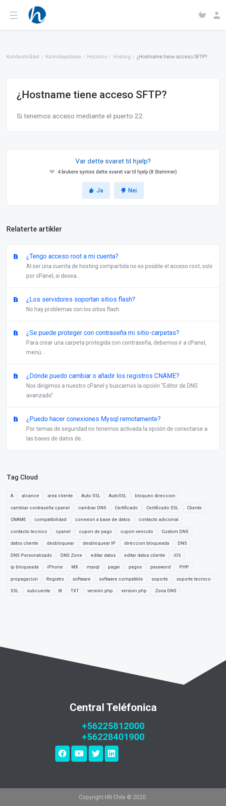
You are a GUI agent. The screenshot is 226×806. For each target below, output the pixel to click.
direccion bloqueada (146, 543)
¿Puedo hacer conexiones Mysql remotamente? (113, 429)
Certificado (126, 507)
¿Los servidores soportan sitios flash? (113, 305)
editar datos (103, 555)
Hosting (122, 57)
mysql (93, 567)
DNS (182, 543)
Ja (96, 190)
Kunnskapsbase (63, 57)
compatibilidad (50, 519)
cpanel (63, 531)
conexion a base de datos (102, 519)
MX (74, 567)
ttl (60, 590)
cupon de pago (95, 531)
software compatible (121, 579)
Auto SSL (90, 495)
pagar (114, 567)
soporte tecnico (193, 579)
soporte (159, 579)
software (82, 579)
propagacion (24, 579)
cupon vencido (136, 531)
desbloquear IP (99, 543)
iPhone (55, 567)
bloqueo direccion (155, 495)
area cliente (60, 495)
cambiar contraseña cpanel (40, 507)
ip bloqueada (24, 567)
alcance (30, 495)
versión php (100, 590)
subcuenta (38, 590)
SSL (14, 590)
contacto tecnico (28, 531)
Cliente (194, 507)
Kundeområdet (22, 57)
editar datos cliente (144, 555)
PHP (184, 567)
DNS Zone (71, 555)
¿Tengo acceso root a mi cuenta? (113, 266)
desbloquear (60, 543)
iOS (177, 555)
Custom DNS (175, 531)
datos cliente (24, 543)
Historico (97, 57)
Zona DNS (165, 590)
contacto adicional (158, 519)
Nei (129, 190)
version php (134, 590)
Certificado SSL (162, 507)
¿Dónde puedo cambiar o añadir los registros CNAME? (113, 386)
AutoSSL (117, 495)
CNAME (18, 519)
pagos (135, 567)
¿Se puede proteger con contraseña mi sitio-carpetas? (113, 343)
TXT (74, 590)
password (160, 567)
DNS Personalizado (31, 555)
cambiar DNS (92, 507)
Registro (55, 579)
